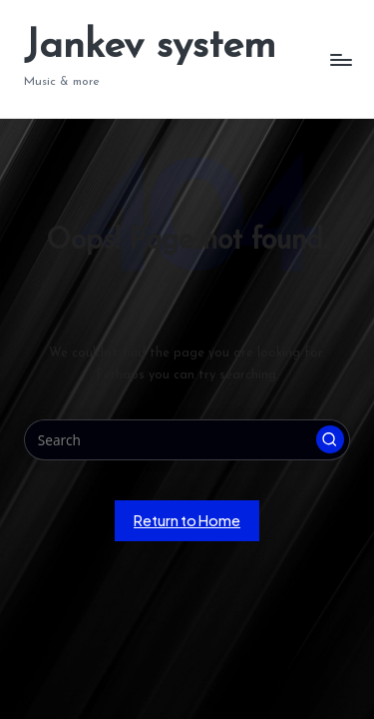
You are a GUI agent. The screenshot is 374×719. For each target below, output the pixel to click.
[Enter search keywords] (187, 440)
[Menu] (340, 59)
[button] (330, 439)
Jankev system (150, 47)
